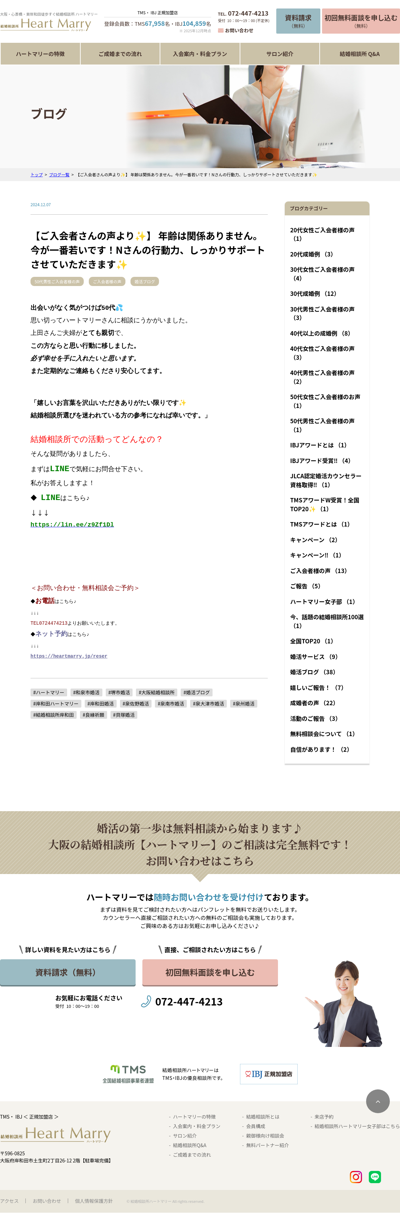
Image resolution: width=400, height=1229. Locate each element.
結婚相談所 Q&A (360, 54)
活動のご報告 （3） (315, 718)
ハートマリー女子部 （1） (324, 601)
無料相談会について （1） (324, 733)
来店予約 (324, 1116)
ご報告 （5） (307, 586)
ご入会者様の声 (117, 281)
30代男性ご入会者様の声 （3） (322, 313)
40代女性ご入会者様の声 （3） (322, 352)
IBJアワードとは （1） (320, 445)
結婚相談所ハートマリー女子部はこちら (357, 1126)
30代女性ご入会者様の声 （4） (322, 273)
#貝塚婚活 (124, 713)
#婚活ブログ (196, 691)
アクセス (9, 1200)
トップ (37, 174)
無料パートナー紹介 (267, 1145)
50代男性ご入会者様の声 (61, 281)
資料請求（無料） (67, 972)
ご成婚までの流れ (120, 54)
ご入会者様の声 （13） (320, 570)
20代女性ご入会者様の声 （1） (322, 234)
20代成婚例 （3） (313, 254)
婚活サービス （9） (315, 656)
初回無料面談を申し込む (210, 972)
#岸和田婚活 (100, 702)
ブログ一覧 (59, 174)
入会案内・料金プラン (200, 54)
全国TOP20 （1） (313, 641)
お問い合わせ (239, 30)
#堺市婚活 (119, 691)
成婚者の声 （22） (314, 702)
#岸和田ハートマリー (56, 702)
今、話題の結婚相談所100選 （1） (327, 621)
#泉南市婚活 (171, 702)
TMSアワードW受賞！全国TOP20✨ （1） (324, 504)
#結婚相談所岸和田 (53, 713)
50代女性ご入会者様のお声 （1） (325, 401)
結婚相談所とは (262, 1116)
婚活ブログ (159, 281)
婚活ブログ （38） (314, 671)
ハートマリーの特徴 (40, 54)
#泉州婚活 (244, 702)
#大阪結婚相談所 (157, 691)
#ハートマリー (48, 691)
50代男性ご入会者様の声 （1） (322, 425)
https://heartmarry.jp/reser (69, 655)
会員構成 (255, 1126)
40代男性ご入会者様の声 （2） (322, 377)
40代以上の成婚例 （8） (322, 333)
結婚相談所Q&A (189, 1145)
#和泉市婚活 (86, 691)
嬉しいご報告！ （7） (318, 687)
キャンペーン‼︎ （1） (317, 555)
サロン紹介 (280, 54)
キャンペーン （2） (315, 539)
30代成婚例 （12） (315, 293)
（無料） (298, 21)
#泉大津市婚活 (208, 702)
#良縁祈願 (93, 713)
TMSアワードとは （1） (321, 524)
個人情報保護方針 (94, 1200)
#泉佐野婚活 (136, 702)
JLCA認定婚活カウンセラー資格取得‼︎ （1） (326, 480)
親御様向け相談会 (265, 1135)
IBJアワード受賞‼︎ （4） (322, 460)
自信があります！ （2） (321, 749)
